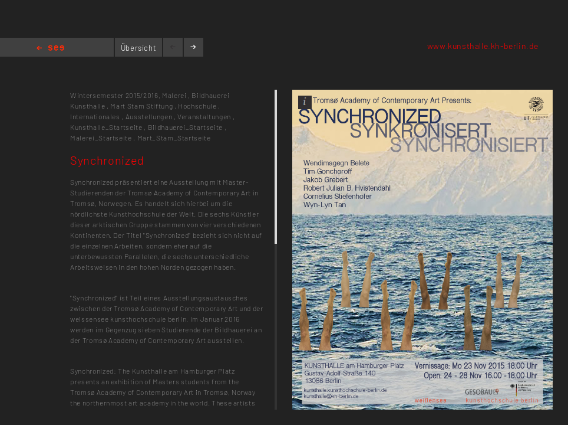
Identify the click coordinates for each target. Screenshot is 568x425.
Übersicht (139, 48)
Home (50, 49)
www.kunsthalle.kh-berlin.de (483, 46)
